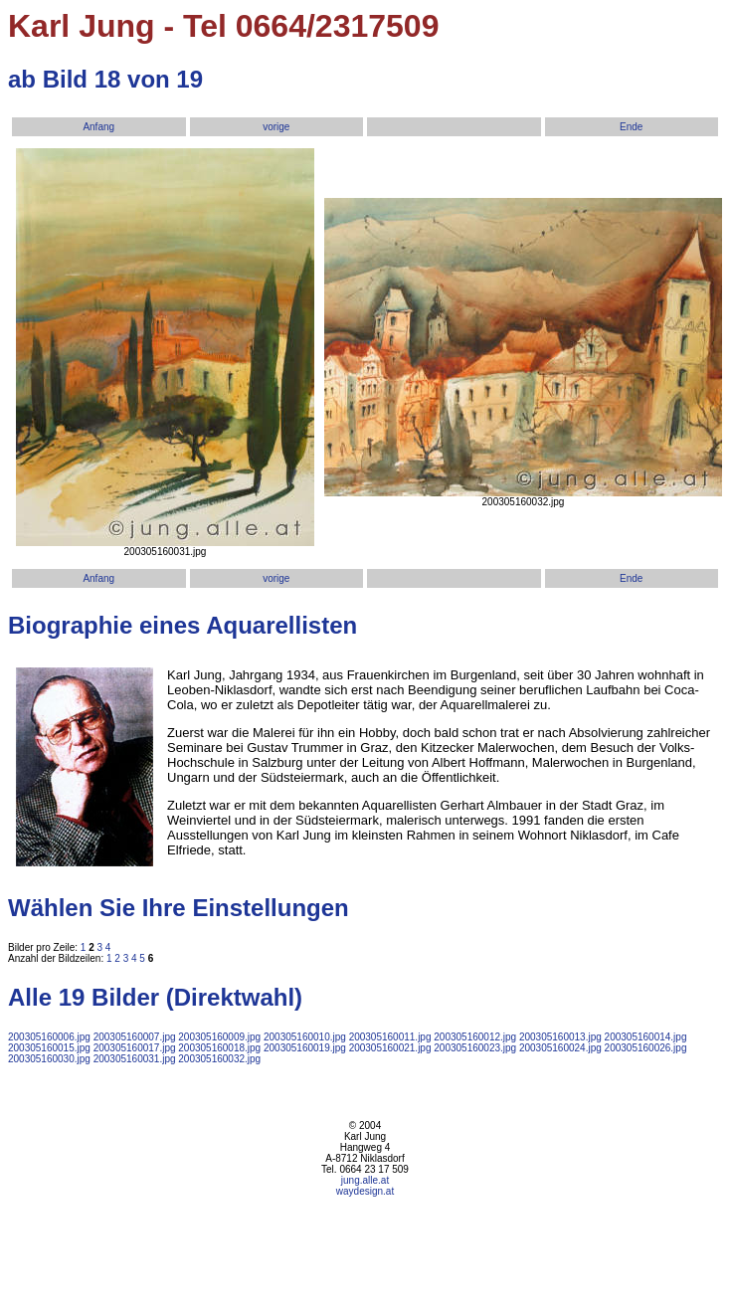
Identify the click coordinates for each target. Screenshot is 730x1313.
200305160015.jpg (49, 1047)
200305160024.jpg (560, 1047)
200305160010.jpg (305, 1037)
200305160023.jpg (475, 1047)
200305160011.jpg (390, 1037)
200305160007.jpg (134, 1037)
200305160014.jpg (646, 1037)
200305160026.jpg (646, 1047)
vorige (276, 126)
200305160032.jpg (219, 1058)
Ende (631, 126)
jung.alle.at (365, 1180)
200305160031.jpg (134, 1058)
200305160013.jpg (560, 1037)
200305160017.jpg (134, 1047)
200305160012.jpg (475, 1037)
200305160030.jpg (49, 1058)
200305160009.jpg (219, 1037)
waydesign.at (365, 1191)
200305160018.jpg (219, 1047)
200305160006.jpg (49, 1037)
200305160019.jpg (305, 1047)
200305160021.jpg (390, 1047)
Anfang (98, 126)
